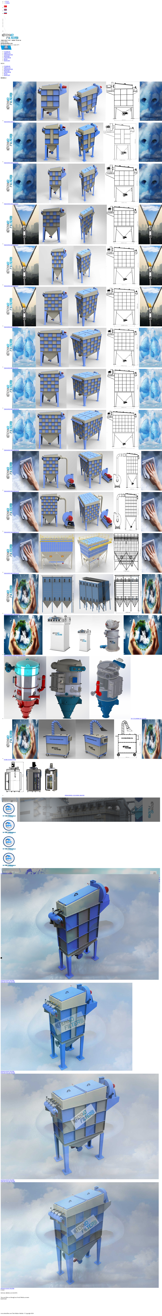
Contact (7, 3)
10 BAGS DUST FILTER (7, 980)
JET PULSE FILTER (6, 873)
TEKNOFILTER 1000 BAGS (83, 614)
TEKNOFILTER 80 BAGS (83, 367)
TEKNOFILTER (8, 54)
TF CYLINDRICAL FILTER (75, 718)
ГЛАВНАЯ (7, 51)
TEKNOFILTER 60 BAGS (83, 326)
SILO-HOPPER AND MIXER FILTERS (83, 655)
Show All (14, 801)
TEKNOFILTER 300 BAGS (83, 531)
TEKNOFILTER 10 (83, 121)
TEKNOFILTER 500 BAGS (83, 572)
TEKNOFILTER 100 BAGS (83, 408)
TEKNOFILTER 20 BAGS (83, 162)
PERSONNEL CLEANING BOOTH (44, 795)
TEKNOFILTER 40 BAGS (83, 244)
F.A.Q (6, 1)
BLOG (6, 59)
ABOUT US (7, 53)
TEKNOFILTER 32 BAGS (83, 203)
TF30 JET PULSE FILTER (8, 1073)
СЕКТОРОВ (7, 57)
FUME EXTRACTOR (83, 759)
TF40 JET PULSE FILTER (8, 1181)
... (1, 1291)
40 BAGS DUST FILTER (7, 1288)
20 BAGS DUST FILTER (7, 1071)
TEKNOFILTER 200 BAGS (83, 490)
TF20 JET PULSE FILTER (8, 982)
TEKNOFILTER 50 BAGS (83, 285)
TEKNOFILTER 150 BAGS (83, 449)
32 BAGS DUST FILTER (7, 1180)
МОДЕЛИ (7, 56)
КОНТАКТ (7, 60)
